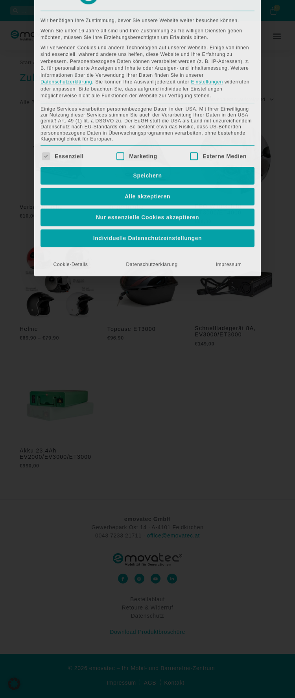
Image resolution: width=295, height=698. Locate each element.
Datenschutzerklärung (151, 157)
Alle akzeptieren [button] (147, 89)
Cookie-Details (70, 157)
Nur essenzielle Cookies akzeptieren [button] (147, 110)
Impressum (229, 157)
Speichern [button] (147, 68)
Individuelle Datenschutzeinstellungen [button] (147, 130)
